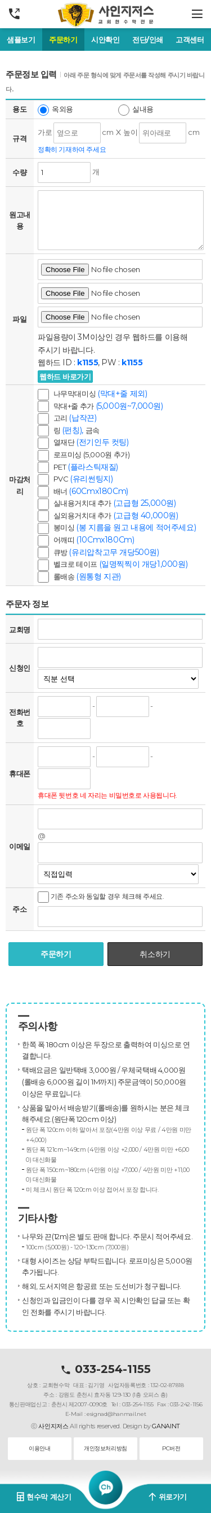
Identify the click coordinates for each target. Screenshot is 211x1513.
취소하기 (155, 954)
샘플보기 (21, 39)
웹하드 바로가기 (65, 376)
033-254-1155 (105, 1369)
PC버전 (171, 1448)
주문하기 (63, 39)
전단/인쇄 (147, 39)
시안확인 (105, 39)
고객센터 (190, 39)
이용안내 (39, 1448)
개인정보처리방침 (105, 1448)
